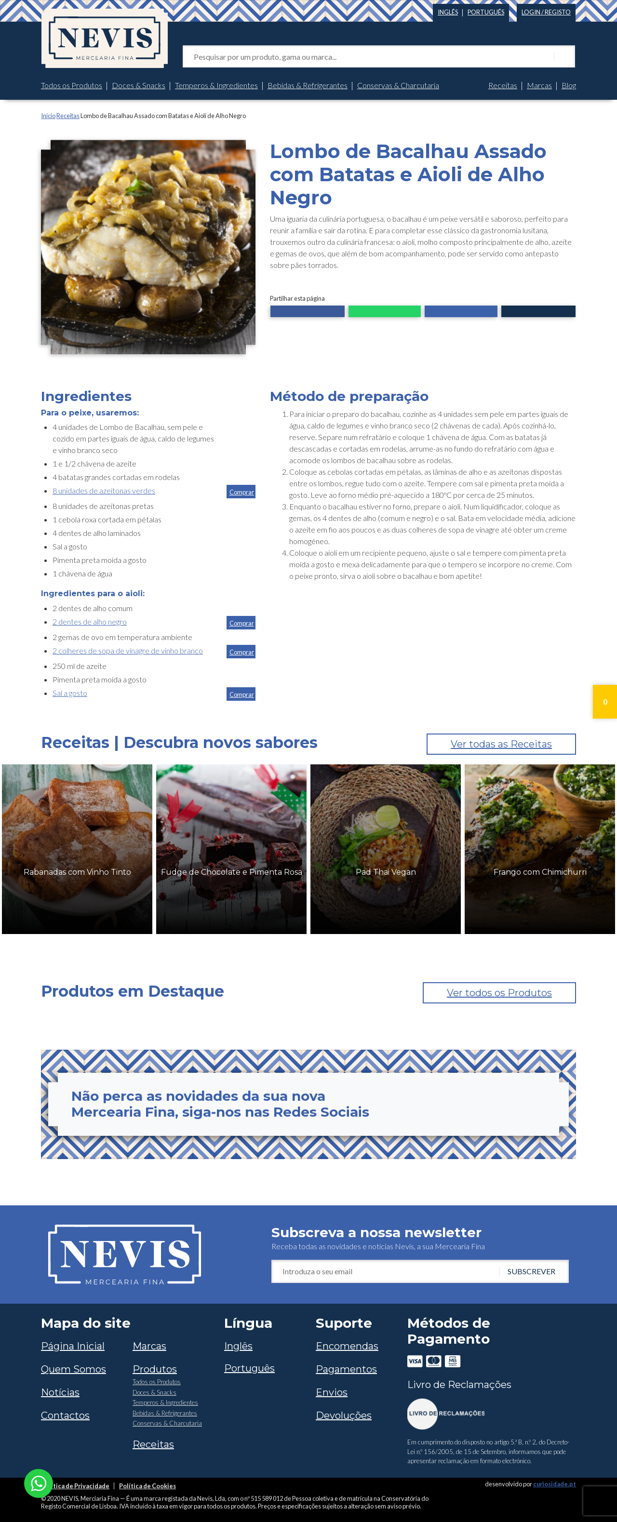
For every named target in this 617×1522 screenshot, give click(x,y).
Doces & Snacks (138, 85)
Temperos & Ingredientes (216, 85)
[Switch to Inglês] (448, 10)
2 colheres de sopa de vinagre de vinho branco (128, 650)
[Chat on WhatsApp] (38, 1482)
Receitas (502, 85)
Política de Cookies (147, 1486)
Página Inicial (73, 1346)
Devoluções (344, 1415)
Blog (569, 85)
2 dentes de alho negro (90, 621)
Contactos (65, 1415)
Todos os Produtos (71, 85)
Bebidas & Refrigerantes (308, 85)
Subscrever (531, 1271)
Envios (332, 1392)
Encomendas (347, 1346)
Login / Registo (546, 12)
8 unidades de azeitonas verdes (104, 490)
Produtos (155, 1369)
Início (48, 116)
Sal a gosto (70, 692)
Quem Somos (73, 1369)
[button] (307, 312)
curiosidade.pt (554, 1484)
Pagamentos (346, 1369)
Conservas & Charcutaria (398, 85)
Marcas (539, 85)
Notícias (60, 1392)
